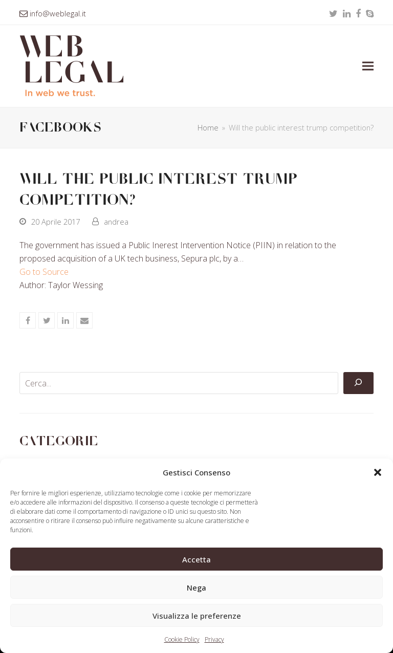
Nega (196, 587)
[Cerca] (358, 383)
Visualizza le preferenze (196, 616)
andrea (116, 221)
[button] (378, 472)
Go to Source (44, 271)
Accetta (196, 559)
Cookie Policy (182, 639)
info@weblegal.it (58, 13)
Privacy (214, 639)
